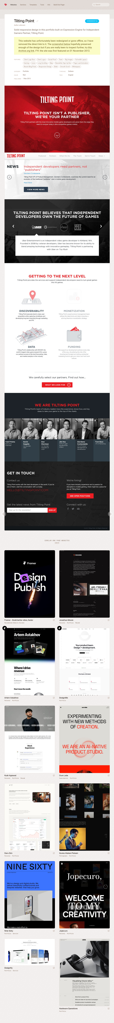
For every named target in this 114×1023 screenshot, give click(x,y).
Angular (70, 75)
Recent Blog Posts (30, 67)
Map (51, 63)
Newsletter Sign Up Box (63, 63)
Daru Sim (8, 853)
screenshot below (61, 44)
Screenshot (92, 21)
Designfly (8, 968)
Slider (56, 67)
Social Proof (52, 59)
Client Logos (41, 59)
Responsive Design (45, 67)
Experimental (63, 778)
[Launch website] (109, 620)
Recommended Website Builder (14, 622)
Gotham (71, 71)
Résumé (77, 622)
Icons (33, 63)
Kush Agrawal (10, 775)
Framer (4, 628)
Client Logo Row (29, 59)
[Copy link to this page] (37, 21)
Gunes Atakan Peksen (68, 853)
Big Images (69, 59)
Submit (57, 543)
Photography (63, 856)
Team (61, 59)
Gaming (26, 63)
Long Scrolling (42, 63)
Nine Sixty (8, 931)
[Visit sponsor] (54, 620)
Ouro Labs (63, 775)
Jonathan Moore (66, 620)
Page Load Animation (80, 63)
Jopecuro (63, 931)
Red (24, 75)
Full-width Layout (81, 59)
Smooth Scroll (65, 67)
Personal (62, 622)
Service (15, 933)
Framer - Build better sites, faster (18, 620)
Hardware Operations (68, 1008)
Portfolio (26, 71)
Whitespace (76, 67)
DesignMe (63, 698)
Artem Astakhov (11, 698)
